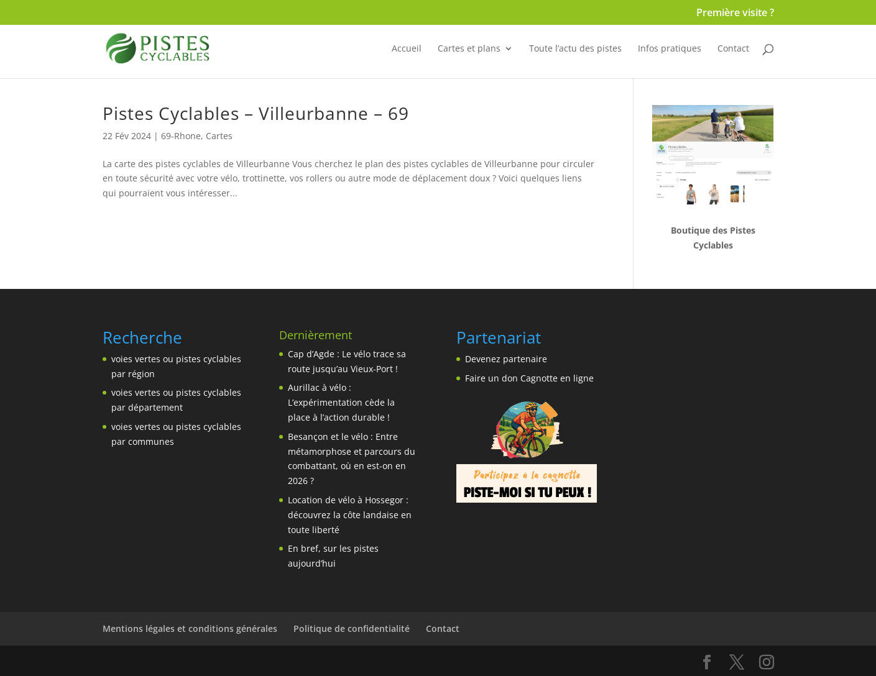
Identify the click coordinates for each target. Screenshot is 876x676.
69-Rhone (181, 136)
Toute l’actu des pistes (575, 49)
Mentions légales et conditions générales (190, 628)
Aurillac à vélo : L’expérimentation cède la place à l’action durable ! (341, 402)
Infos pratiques (669, 49)
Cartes (219, 136)
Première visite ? (735, 13)
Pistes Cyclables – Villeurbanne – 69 (256, 113)
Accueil (407, 49)
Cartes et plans (469, 49)
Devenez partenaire (506, 359)
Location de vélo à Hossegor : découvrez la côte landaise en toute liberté (350, 515)
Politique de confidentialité (351, 628)
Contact (733, 49)
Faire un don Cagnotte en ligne (529, 378)
